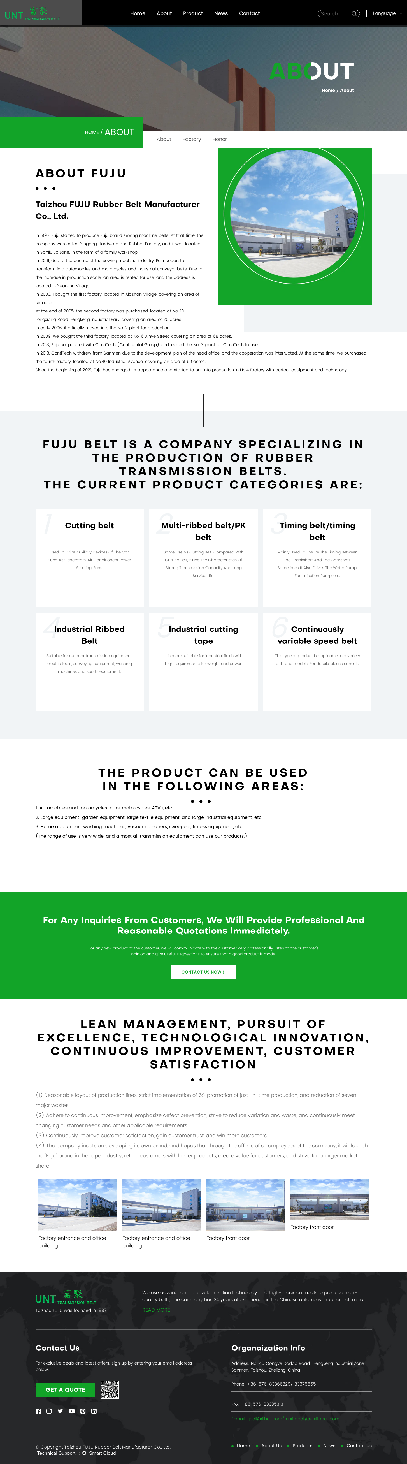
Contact (249, 13)
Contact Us (359, 1446)
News (221, 13)
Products (302, 1446)
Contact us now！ (204, 972)
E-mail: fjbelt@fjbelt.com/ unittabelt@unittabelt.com (285, 1419)
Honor (220, 139)
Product (193, 13)
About (164, 13)
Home (137, 13)
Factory (192, 139)
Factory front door (228, 1237)
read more (156, 1310)
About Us (271, 1446)
